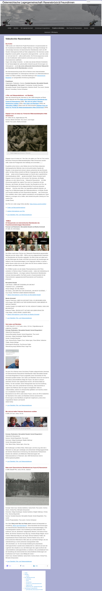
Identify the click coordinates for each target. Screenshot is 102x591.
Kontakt (92, 28)
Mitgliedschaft (29, 585)
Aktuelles (16, 28)
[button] (12, 565)
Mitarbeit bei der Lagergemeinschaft (34, 586)
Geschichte (28, 579)
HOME (9, 28)
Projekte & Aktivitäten (58, 28)
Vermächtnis (29, 582)
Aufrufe (27, 576)
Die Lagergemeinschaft (27, 28)
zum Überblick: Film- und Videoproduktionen (19, 214)
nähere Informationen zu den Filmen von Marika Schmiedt (23, 314)
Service (86, 28)
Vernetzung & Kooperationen (42, 28)
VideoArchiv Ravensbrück (18, 39)
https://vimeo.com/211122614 (38, 204)
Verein (27, 580)
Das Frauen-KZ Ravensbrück (74, 28)
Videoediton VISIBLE (12, 105)
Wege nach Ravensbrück (20, 525)
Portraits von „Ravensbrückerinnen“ (34, 583)
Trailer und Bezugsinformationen (16, 207)
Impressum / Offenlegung (51, 32)
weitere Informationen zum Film (16, 211)
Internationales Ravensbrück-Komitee (34, 589)
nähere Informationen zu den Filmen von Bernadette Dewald (24, 294)
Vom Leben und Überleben (31, 103)
